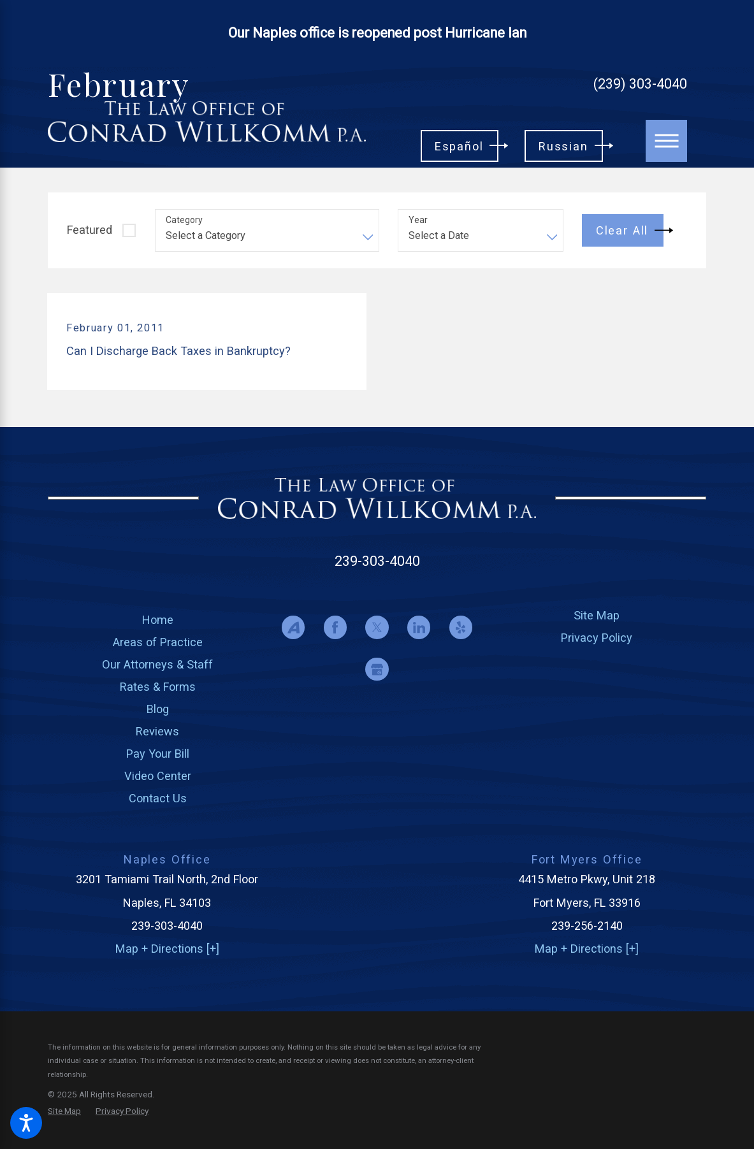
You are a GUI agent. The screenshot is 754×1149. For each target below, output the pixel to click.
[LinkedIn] (419, 627)
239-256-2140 (587, 925)
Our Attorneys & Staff (157, 664)
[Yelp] (461, 627)
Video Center (157, 776)
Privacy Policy (596, 637)
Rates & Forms (158, 686)
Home (157, 619)
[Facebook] (335, 627)
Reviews (157, 731)
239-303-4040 (377, 561)
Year (418, 220)
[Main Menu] (667, 141)
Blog (158, 709)
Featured (89, 229)
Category (184, 220)
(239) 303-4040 (640, 84)
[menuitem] (157, 619)
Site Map (597, 615)
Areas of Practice (158, 642)
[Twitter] (377, 627)
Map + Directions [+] (167, 948)
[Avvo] (293, 627)
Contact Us (158, 798)
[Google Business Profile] (377, 669)
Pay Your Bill (157, 753)
